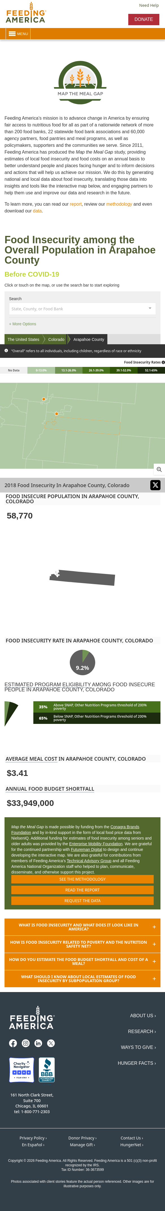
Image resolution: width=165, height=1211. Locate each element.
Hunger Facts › (137, 1063)
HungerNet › (132, 1144)
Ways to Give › (138, 1047)
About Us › (143, 1015)
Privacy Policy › (33, 1138)
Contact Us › (132, 1138)
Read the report (82, 889)
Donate (143, 19)
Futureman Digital (86, 849)
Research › (142, 1031)
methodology (119, 204)
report (76, 204)
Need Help (149, 5)
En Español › (33, 1144)
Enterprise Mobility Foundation (96, 844)
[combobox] (82, 308)
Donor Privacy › (82, 1138)
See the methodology (82, 879)
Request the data (82, 900)
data (37, 210)
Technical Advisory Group (89, 861)
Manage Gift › (82, 1144)
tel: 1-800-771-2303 (32, 1111)
